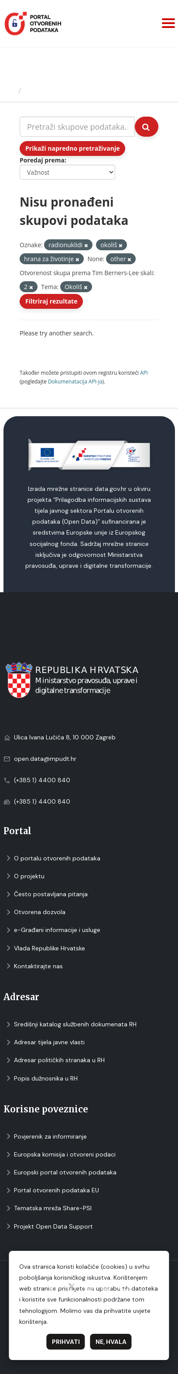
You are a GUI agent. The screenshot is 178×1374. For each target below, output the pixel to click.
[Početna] (10, 90)
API (144, 372)
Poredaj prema (42, 160)
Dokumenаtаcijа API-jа (75, 381)
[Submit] (146, 127)
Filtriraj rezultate (51, 301)
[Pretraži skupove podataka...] (77, 127)
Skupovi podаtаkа (60, 90)
